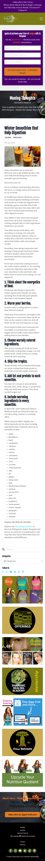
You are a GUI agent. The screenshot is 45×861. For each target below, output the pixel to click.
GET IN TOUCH (22, 833)
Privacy (22, 845)
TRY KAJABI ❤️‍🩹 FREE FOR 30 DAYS (22, 836)
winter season (17, 137)
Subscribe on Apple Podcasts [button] (22, 814)
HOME (22, 827)
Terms (22, 842)
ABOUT (22, 830)
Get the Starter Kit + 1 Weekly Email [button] (22, 71)
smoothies (8, 137)
